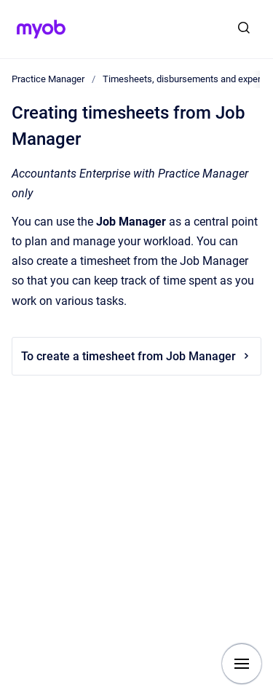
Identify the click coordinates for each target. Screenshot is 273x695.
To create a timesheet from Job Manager (136, 356)
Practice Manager (48, 79)
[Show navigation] (241, 663)
